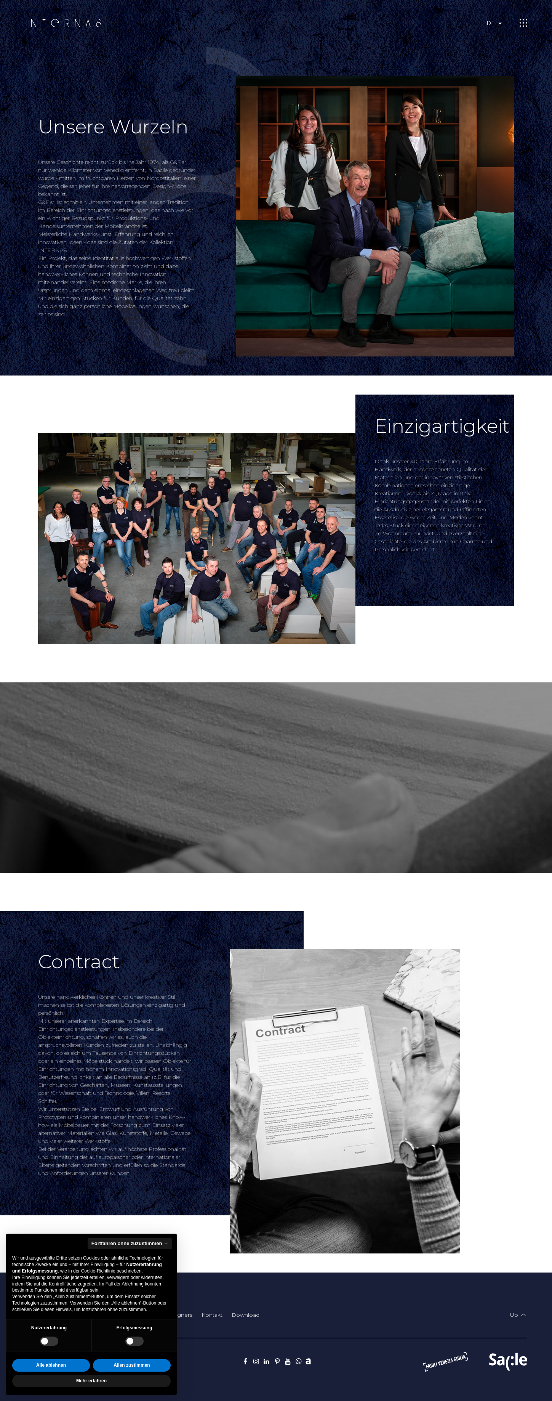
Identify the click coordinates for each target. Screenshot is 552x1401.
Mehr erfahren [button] (91, 1380)
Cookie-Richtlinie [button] (98, 1271)
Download (245, 1314)
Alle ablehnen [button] (51, 1365)
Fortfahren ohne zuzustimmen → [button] (129, 1243)
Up (518, 1314)
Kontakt (212, 1314)
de (495, 23)
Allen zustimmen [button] (132, 1365)
